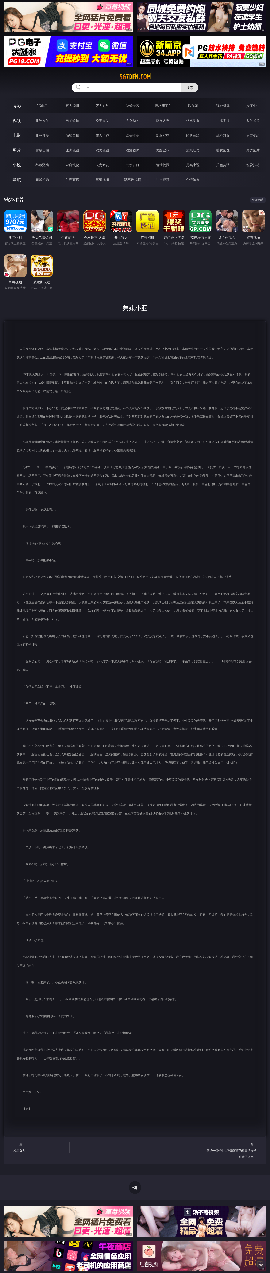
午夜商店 (72, 179)
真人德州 (72, 105)
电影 (16, 135)
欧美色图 (102, 150)
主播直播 (223, 120)
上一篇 (40, 1148)
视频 (16, 120)
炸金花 (193, 105)
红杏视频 (162, 179)
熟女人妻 (162, 120)
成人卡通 (102, 135)
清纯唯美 (193, 150)
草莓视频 (102, 179)
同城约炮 (42, 179)
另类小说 (193, 165)
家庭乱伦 (72, 165)
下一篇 (229, 1151)
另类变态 (253, 135)
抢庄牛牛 (253, 105)
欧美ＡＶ (102, 120)
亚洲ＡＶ (42, 120)
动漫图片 (132, 150)
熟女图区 (223, 150)
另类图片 (253, 150)
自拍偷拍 (72, 120)
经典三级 (193, 135)
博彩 (16, 106)
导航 (16, 179)
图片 (16, 150)
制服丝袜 (162, 135)
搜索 (189, 87)
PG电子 (42, 105)
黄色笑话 (223, 165)
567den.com (135, 77)
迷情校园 (162, 165)
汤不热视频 (132, 179)
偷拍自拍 (72, 135)
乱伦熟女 (223, 135)
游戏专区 (132, 105)
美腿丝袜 (162, 150)
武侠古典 (132, 165)
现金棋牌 (223, 105)
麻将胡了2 (162, 105)
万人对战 (102, 105)
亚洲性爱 (42, 135)
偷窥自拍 (42, 150)
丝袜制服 (193, 120)
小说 (16, 165)
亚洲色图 (72, 150)
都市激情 (42, 165)
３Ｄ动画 (132, 120)
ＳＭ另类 (253, 120)
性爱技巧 (253, 165)
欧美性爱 (132, 135)
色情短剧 (193, 179)
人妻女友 (102, 165)
